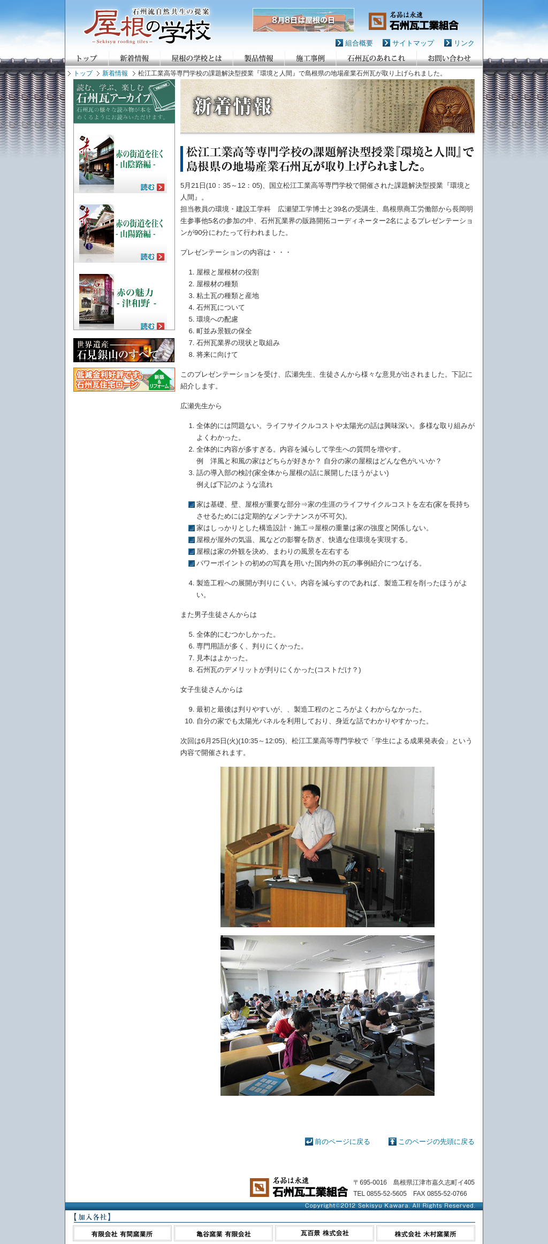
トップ (83, 73)
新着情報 (115, 73)
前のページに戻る (342, 1142)
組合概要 (359, 43)
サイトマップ (413, 43)
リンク (464, 43)
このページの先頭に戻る (436, 1142)
